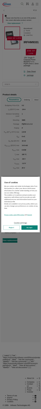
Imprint (29, 215)
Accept (29, 227)
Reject (11, 227)
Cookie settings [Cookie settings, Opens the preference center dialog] (20, 223)
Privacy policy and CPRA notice (14, 215)
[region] (20, 204)
